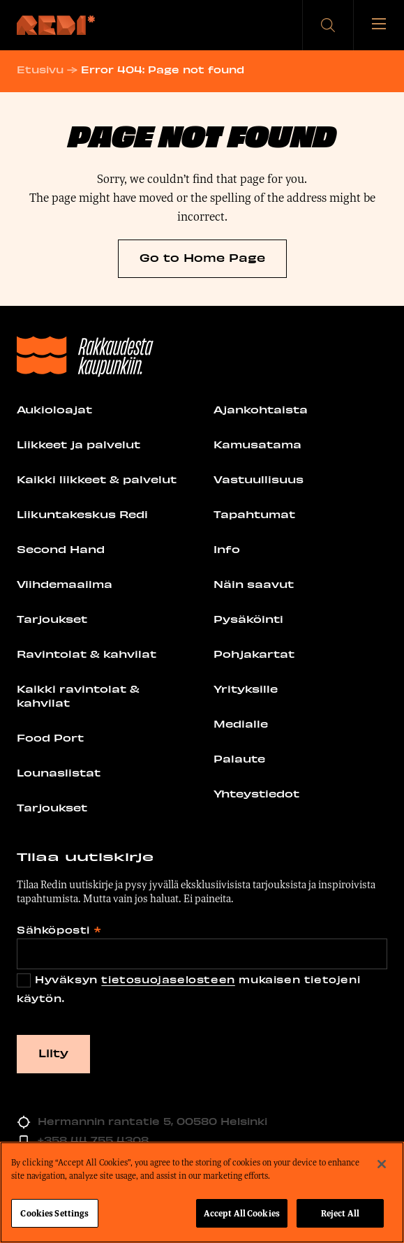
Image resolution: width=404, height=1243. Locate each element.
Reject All (340, 1215)
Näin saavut (254, 584)
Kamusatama (257, 444)
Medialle (241, 723)
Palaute (239, 758)
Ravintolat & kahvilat (86, 653)
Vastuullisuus (259, 479)
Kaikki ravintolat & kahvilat (78, 695)
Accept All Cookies (242, 1215)
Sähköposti (58, 930)
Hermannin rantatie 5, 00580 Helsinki (152, 1121)
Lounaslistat (58, 772)
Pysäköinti (248, 618)
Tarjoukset (52, 618)
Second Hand (61, 549)
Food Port (50, 737)
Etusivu (40, 69)
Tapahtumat (254, 514)
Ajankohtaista (261, 409)
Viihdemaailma (64, 584)
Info (227, 549)
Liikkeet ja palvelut (78, 444)
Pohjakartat (254, 653)
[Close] (381, 1165)
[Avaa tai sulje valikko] (379, 25)
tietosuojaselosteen (167, 979)
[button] (328, 25)
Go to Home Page (202, 257)
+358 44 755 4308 (93, 1140)
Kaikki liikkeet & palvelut (97, 479)
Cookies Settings (54, 1215)
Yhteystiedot (256, 793)
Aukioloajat (54, 409)
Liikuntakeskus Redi (82, 514)
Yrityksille (246, 688)
